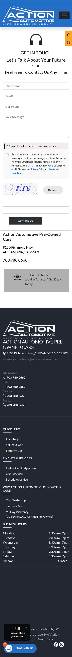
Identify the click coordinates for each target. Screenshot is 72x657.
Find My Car (14, 450)
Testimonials (14, 506)
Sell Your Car (14, 444)
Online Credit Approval (21, 468)
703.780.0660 (15, 260)
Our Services (14, 473)
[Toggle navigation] (64, 15)
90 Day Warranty (29, 514)
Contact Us (25, 220)
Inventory (12, 439)
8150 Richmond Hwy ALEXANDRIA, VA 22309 (21, 249)
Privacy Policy (37, 169)
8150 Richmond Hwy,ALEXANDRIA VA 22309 (35, 353)
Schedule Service (17, 479)
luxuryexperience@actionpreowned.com (31, 359)
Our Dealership (16, 500)
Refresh (53, 190)
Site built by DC (49, 629)
